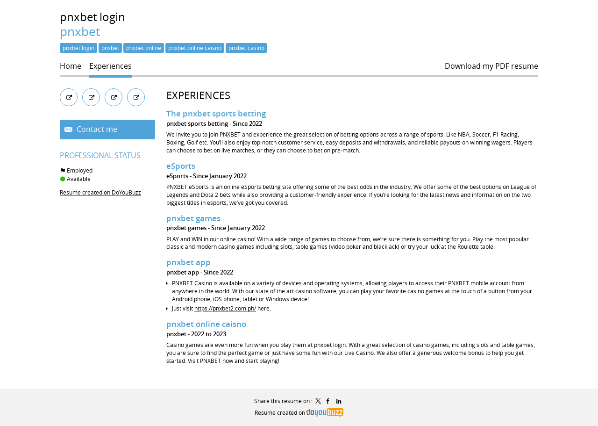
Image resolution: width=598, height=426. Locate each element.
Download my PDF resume (491, 66)
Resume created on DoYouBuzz (100, 192)
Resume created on (299, 412)
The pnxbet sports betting (216, 113)
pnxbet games (193, 218)
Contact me (96, 129)
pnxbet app (188, 262)
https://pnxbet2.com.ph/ (225, 308)
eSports (180, 165)
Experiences (198, 95)
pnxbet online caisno (206, 323)
